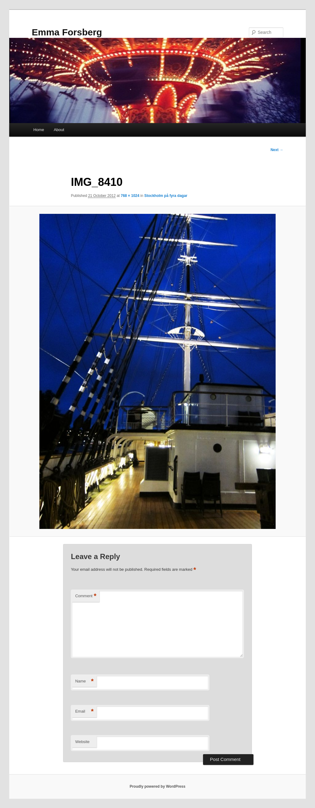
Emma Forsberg (67, 32)
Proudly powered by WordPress (157, 786)
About (59, 129)
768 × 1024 (130, 196)
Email (84, 711)
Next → (276, 150)
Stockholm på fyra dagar (165, 196)
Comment (85, 596)
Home (38, 129)
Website (82, 741)
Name (84, 681)
